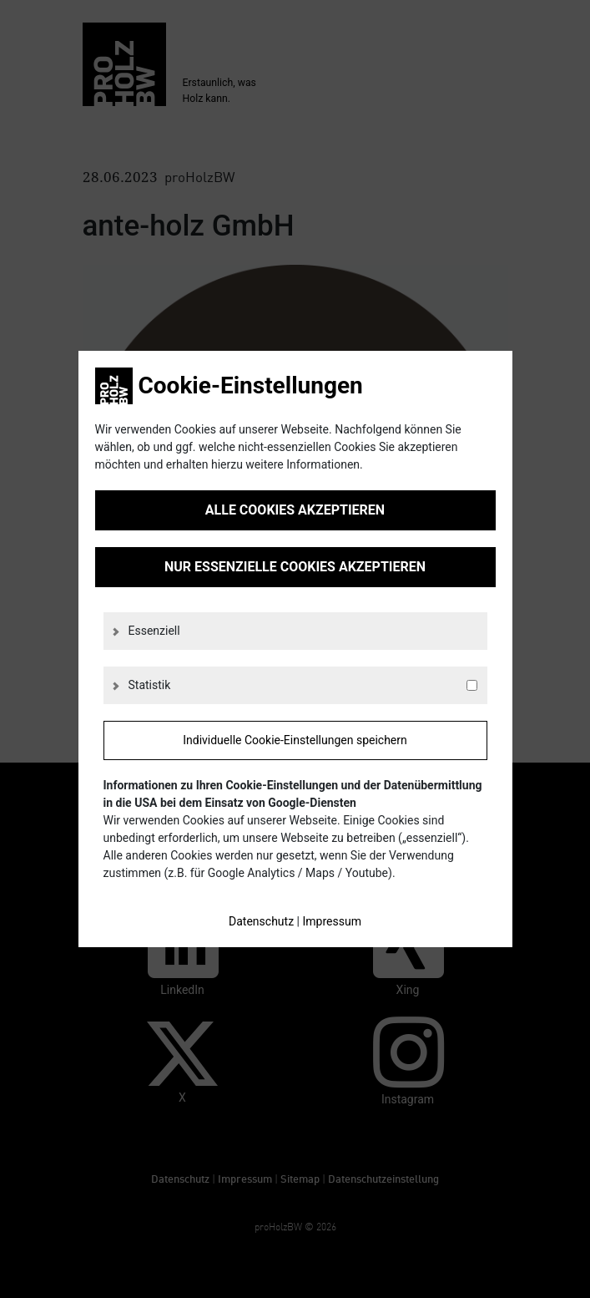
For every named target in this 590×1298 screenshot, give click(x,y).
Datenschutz (261, 921)
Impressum (331, 921)
